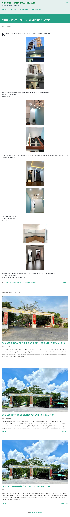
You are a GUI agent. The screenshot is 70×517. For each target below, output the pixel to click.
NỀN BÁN (4, 9)
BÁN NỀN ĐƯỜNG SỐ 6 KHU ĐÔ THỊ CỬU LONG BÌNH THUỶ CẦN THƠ (33, 343)
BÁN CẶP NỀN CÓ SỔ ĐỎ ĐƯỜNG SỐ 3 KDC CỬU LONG (26, 486)
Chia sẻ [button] (64, 282)
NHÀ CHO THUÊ (24, 9)
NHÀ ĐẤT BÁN (26, 282)
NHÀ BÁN (13, 9)
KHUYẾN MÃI (12, 282)
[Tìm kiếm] (63, 3)
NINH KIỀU (33, 282)
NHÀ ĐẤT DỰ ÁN (36, 9)
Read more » (64, 360)
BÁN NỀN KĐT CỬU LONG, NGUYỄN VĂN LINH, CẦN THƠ (28, 415)
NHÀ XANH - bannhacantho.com (18, 2)
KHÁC (7, 282)
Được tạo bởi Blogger (35, 512)
